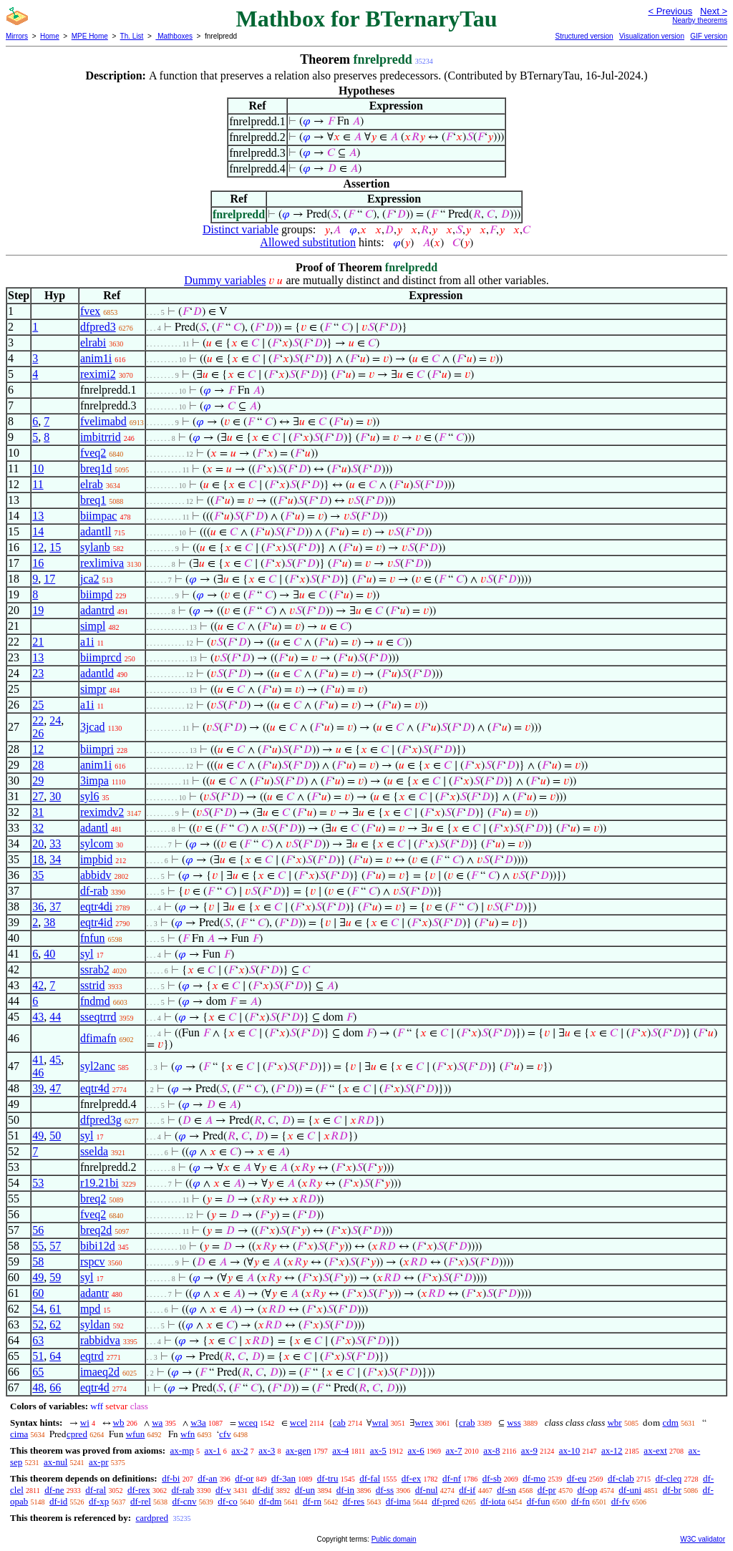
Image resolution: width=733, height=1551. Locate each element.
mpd (90, 1309)
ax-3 (266, 1450)
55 (38, 1246)
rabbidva (100, 1340)
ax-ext (655, 1450)
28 (38, 765)
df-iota (492, 1501)
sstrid (92, 985)
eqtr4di (96, 906)
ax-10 (570, 1450)
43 (38, 1017)
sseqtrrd (98, 1017)
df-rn (312, 1501)
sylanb (95, 547)
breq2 (93, 1198)
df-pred (445, 1501)
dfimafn (98, 1038)
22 (38, 720)
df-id (58, 1501)
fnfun (92, 938)
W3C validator (702, 1539)
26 (38, 733)
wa (157, 1422)
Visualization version (651, 36)
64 (55, 1356)
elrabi (93, 342)
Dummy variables (225, 280)
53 (38, 1183)
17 (49, 579)
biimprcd (101, 657)
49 (38, 1135)
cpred (77, 1434)
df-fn (580, 1501)
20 (38, 843)
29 (38, 780)
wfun (135, 1434)
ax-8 (491, 1450)
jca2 (89, 579)
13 (38, 516)
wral (380, 1422)
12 (38, 547)
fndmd (95, 1001)
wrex (423, 1422)
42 (38, 985)
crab (467, 1422)
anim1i (96, 358)
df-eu (576, 1478)
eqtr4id (96, 922)
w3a (198, 1422)
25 (38, 705)
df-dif (262, 1489)
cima (19, 1434)
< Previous (670, 11)
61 (55, 1309)
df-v (223, 1489)
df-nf (451, 1478)
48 (38, 1387)
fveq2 (93, 453)
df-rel (140, 1501)
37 (55, 906)
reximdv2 (102, 812)
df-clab (621, 1478)
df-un (305, 1489)
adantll (96, 531)
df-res (353, 1501)
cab (339, 1422)
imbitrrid (100, 437)
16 (38, 563)
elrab (91, 484)
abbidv (96, 875)
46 (38, 1072)
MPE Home (90, 36)
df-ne (54, 1489)
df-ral (95, 1489)
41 (38, 1060)
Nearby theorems (699, 20)
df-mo (534, 1478)
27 (38, 796)
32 (38, 828)
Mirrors (17, 36)
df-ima (398, 1501)
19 (38, 610)
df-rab (94, 891)
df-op (587, 1489)
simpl (93, 626)
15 (55, 547)
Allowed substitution (308, 242)
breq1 (93, 500)
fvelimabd (103, 421)
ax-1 (213, 1450)
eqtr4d (95, 1088)
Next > (713, 11)
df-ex (411, 1478)
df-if (467, 1489)
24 (55, 720)
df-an (207, 1478)
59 (55, 1277)
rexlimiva (102, 563)
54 (38, 1309)
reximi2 (98, 374)
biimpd (96, 594)
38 (49, 922)
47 (55, 1088)
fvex (90, 311)
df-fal (369, 1478)
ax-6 (416, 1450)
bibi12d (97, 1246)
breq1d (96, 468)
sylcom (96, 843)
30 (55, 796)
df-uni (629, 1489)
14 (38, 531)
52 (38, 1324)
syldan (95, 1324)
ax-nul (55, 1462)
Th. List (132, 36)
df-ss (385, 1489)
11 (37, 484)
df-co (227, 1501)
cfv (225, 1434)
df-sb (492, 1478)
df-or (244, 1478)
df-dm (269, 1501)
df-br (672, 1489)
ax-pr (98, 1462)
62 (55, 1324)
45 (55, 1060)
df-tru (328, 1478)
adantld (97, 673)
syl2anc (97, 1066)
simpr (93, 689)
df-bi (171, 1478)
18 (38, 859)
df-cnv (185, 1501)
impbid (96, 859)
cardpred (151, 1517)
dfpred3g (101, 1120)
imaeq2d (100, 1372)
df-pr (547, 1489)
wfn (187, 1434)
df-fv (620, 1501)
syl (87, 954)
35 (38, 875)
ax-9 (529, 1450)
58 (38, 1261)
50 (55, 1135)
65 (38, 1372)
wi (84, 1422)
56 (38, 1230)
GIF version (708, 36)
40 (49, 954)
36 (38, 906)
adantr (94, 1293)
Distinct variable (240, 229)
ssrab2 (95, 969)
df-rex (138, 1489)
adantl (94, 828)
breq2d (96, 1230)
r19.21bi (99, 1183)
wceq (248, 1422)
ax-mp (182, 1450)
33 (55, 843)
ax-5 (378, 1450)
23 (38, 673)
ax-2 (239, 1450)
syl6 (89, 796)
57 (55, 1246)
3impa (94, 780)
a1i (87, 642)
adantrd (97, 610)
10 (38, 468)
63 (38, 1340)
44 (55, 1017)
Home (49, 36)
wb (119, 1422)
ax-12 (612, 1450)
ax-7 (453, 1450)
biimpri (97, 749)
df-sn (506, 1489)
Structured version (584, 36)
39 (38, 1088)
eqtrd (92, 1356)
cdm (670, 1422)
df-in (345, 1489)
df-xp (99, 1501)
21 (38, 642)
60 (38, 1293)
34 (55, 859)
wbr (614, 1422)
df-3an (283, 1478)
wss (514, 1422)
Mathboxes (174, 36)
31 (38, 812)
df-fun (538, 1501)
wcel (299, 1422)
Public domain (394, 1539)
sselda (94, 1151)
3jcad (92, 727)
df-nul (426, 1489)
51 (38, 1356)
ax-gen (298, 1450)
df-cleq (668, 1478)
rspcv (92, 1261)
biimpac (98, 516)
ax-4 (340, 1450)
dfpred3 (98, 327)
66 (55, 1387)
